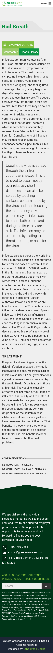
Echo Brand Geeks (34, 648)
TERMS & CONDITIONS (36, 578)
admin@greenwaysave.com (25, 552)
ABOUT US (8, 575)
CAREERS (21, 575)
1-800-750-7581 (18, 546)
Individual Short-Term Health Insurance (24, 474)
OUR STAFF (34, 575)
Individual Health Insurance (17, 465)
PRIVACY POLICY (11, 578)
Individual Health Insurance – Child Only (24, 469)
